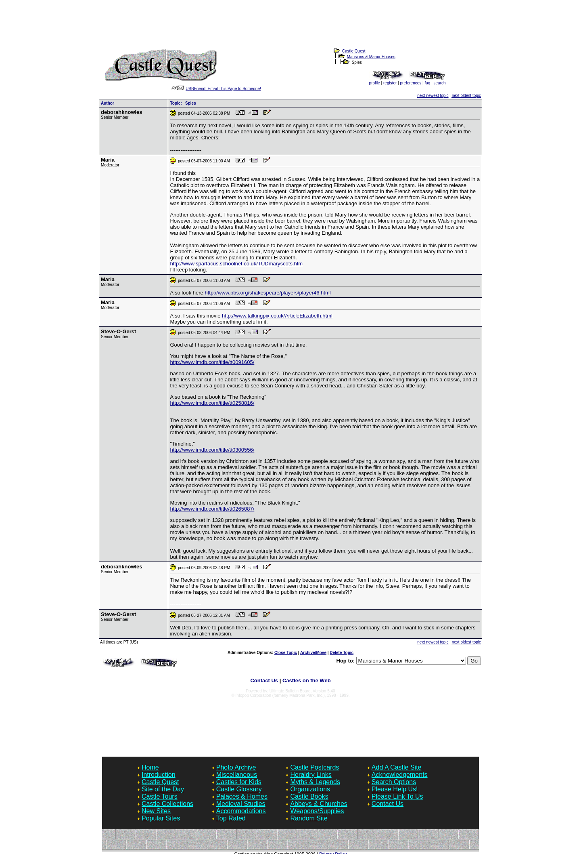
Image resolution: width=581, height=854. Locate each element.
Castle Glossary (239, 789)
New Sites (156, 811)
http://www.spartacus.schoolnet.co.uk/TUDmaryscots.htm (236, 264)
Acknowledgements (400, 774)
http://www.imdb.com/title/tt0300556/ (212, 450)
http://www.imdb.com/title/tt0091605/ (212, 362)
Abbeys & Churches (318, 803)
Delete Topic (341, 652)
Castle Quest (354, 51)
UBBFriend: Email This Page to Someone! (223, 88)
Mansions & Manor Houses (371, 57)
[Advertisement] (290, 29)
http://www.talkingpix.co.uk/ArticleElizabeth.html (277, 316)
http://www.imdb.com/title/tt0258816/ (212, 403)
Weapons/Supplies (317, 811)
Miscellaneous (236, 774)
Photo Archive (236, 767)
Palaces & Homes (242, 796)
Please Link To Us (397, 796)
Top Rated (231, 818)
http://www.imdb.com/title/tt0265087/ (212, 509)
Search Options (394, 781)
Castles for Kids (238, 781)
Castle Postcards (314, 767)
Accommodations (241, 811)
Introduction (159, 774)
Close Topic (285, 652)
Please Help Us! (395, 789)
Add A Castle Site (397, 767)
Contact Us (264, 680)
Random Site (309, 818)
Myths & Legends (315, 781)
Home (150, 767)
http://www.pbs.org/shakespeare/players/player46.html (267, 293)
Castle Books (309, 796)
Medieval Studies (240, 803)
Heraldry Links (310, 774)
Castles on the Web (306, 680)
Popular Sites (161, 818)
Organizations (310, 789)
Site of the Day (163, 789)
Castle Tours (160, 796)
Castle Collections (167, 803)
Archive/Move (313, 652)
